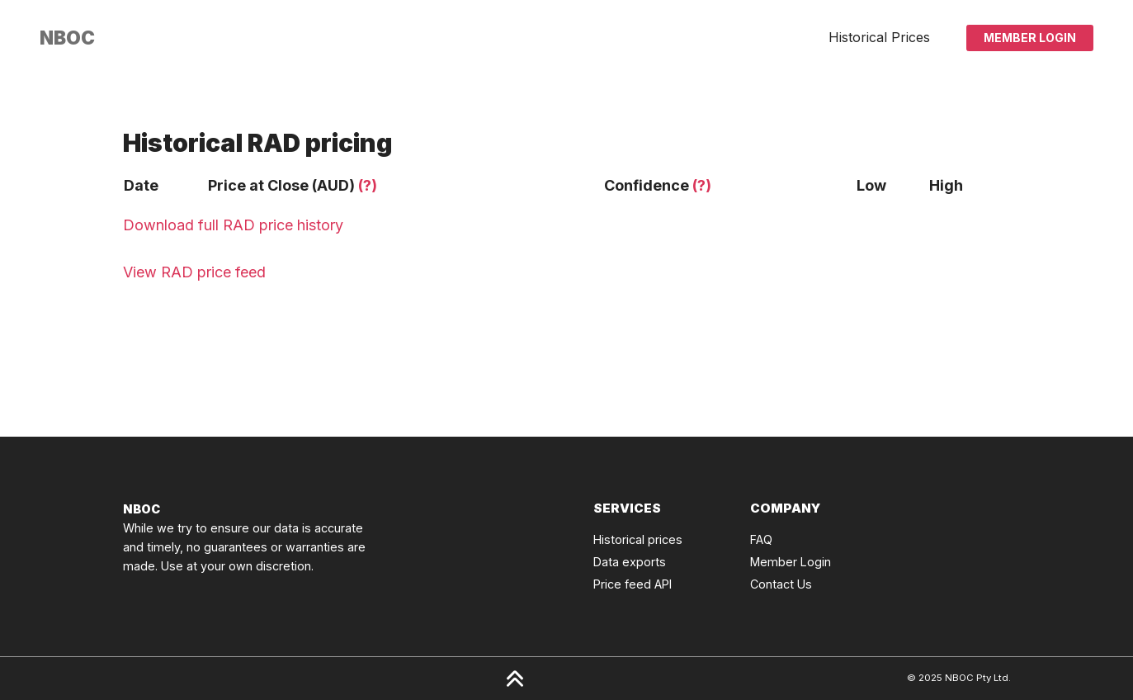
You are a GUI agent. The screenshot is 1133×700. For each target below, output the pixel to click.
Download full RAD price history (233, 225)
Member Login (1030, 38)
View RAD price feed (194, 272)
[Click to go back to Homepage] (67, 38)
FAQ (761, 539)
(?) (367, 185)
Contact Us (781, 584)
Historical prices (637, 539)
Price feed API (632, 584)
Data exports (629, 562)
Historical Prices (879, 37)
